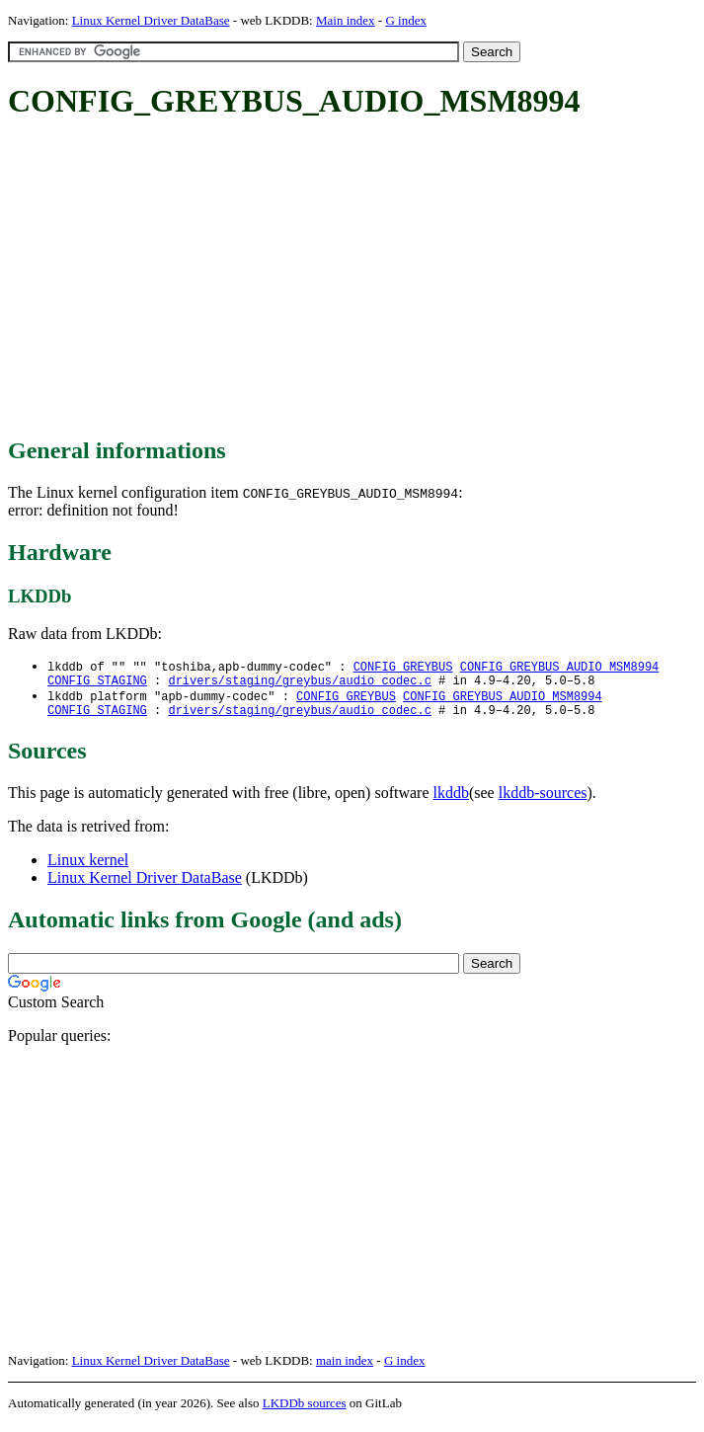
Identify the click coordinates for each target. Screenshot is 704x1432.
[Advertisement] (356, 279)
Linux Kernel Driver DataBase (151, 20)
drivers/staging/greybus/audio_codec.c (299, 684)
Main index (345, 20)
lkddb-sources (543, 800)
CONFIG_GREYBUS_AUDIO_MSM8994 (560, 667)
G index (406, 20)
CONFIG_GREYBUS (403, 667)
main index (344, 1368)
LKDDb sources (305, 1410)
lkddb (451, 800)
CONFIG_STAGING (97, 684)
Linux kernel (87, 867)
